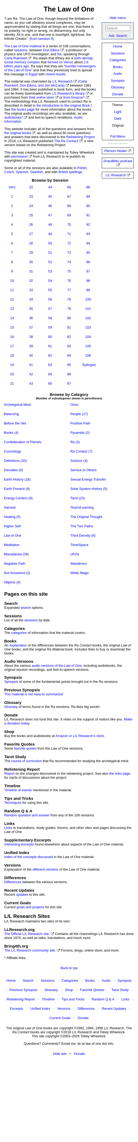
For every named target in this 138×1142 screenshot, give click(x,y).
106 (88, 355)
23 (31, 196)
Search (28, 981)
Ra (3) (75, 442)
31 (31, 271)
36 (31, 318)
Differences (13, 882)
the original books (17, 133)
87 (69, 383)
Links (8, 828)
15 (12, 327)
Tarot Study (120, 990)
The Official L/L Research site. (27, 934)
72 (69, 243)
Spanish (22, 172)
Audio (117, 74)
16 (12, 337)
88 (88, 187)
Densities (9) (13, 470)
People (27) (79, 414)
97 (88, 271)
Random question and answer (27, 815)
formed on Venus (60, 62)
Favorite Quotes (92, 990)
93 (88, 234)
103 (88, 327)
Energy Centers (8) (18, 498)
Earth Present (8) (17, 489)
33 (31, 290)
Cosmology (12, 451)
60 (50, 337)
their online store (41, 97)
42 (31, 374)
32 (31, 281)
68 (69, 206)
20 (12, 374)
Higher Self (12, 526)
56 (50, 299)
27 (31, 234)
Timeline (48, 999)
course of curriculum (26, 761)
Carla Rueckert (15, 58)
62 (50, 355)
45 (50, 196)
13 (12, 309)
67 (69, 196)
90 (88, 206)
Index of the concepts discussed (28, 857)
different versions (45, 869)
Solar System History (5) (89, 489)
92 (88, 225)
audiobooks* (13, 117)
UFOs (75, 554)
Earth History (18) (17, 479)
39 (31, 346)
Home (117, 46)
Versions (63, 1009)
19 (12, 365)
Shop (69, 990)
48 (50, 225)
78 (69, 299)
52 (50, 262)
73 (69, 253)
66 (69, 187)
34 (31, 299)
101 (88, 309)
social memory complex (22, 62)
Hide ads (60, 1054)
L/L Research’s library (68, 93)
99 (88, 290)
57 (50, 309)
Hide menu (117, 18)
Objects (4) (12, 582)
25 (31, 215)
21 (12, 383)
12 (12, 299)
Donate (117, 94)
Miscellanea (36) (16, 554)
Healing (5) (12, 517)
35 (31, 309)
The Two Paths (82, 526)
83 (69, 346)
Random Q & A (103, 999)
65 (50, 383)
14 (12, 318)
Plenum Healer (115, 151)
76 (69, 281)
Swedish (36, 172)
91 (88, 215)
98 (88, 281)
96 (88, 262)
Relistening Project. (81, 137)
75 (69, 271)
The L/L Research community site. (30, 950)
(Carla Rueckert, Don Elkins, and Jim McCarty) (45, 83)
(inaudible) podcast (117, 161)
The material (23, 46)
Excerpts (16, 1009)
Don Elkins (51, 50)
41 (31, 365)
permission (19, 156)
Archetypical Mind (17, 405)
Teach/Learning (82, 507)
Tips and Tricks (73, 999)
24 (31, 206)
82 (69, 337)
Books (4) (11, 433)
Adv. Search (118, 36)
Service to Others (84, 470)
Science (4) (79, 461)
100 (88, 299)
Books (118, 67)
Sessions (118, 53)
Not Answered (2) (17, 573)
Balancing (11, 414)
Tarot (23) (78, 498)
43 (31, 383)
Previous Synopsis (23, 990)
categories (19, 633)
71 (69, 234)
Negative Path (14, 564)
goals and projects (30, 907)
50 (50, 243)
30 (31, 262)
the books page (23, 109)
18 (12, 355)
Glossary (118, 87)
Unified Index (40, 1009)
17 (12, 346)
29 (31, 253)
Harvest (10, 507)
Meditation (11, 545)
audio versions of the (57, 666)
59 (50, 327)
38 (31, 337)
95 (88, 253)
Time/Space (79, 545)
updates (22, 894)
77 (69, 290)
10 (12, 281)
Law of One (12, 535)
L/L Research (115, 175)
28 (31, 243)
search (26, 608)
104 (88, 337)
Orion (75, 405)
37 (31, 327)
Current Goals (60, 1018)
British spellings (70, 172)
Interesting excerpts (19, 844)
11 (12, 290)
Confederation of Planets (22, 442)
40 (31, 355)
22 (31, 187)
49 (50, 234)
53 (50, 271)
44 (50, 187)
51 (50, 253)
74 (69, 262)
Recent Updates (114, 1009)
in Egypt (31, 74)
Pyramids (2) (80, 433)
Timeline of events (18, 790)
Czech (9, 172)
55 (50, 290)
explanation (18, 645)
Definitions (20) (15, 461)
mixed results (56, 74)
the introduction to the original (64, 105)
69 (69, 215)
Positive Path (80, 423)
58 (50, 318)
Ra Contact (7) (82, 451)
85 (69, 365)
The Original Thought (86, 517)
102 (88, 318)
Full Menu (117, 136)
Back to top (69, 968)
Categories (117, 60)
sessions (20, 50)
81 (69, 327)
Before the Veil (15, 423)
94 (88, 243)
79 (69, 309)
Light (117, 112)
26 (31, 225)
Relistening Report (21, 999)
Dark (117, 118)
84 (69, 355)
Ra (59, 54)
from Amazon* (74, 97)
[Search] (117, 28)
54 (50, 281)
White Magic (80, 573)
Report (9, 773)
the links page (119, 773)
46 (50, 206)
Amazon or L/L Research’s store (79, 736)
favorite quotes (25, 748)
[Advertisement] (69, 1099)
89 (88, 196)
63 (50, 365)
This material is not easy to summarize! (33, 694)
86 (69, 374)
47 (50, 215)
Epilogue (89, 365)
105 (88, 346)
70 (69, 225)
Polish (82, 168)
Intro (12, 187)
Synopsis (118, 81)
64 (50, 374)
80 (69, 318)
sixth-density (83, 58)
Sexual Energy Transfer (88, 479)
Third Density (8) (83, 535)
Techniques (13, 803)
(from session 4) (42, 39)
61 (50, 346)
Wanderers (79, 564)
